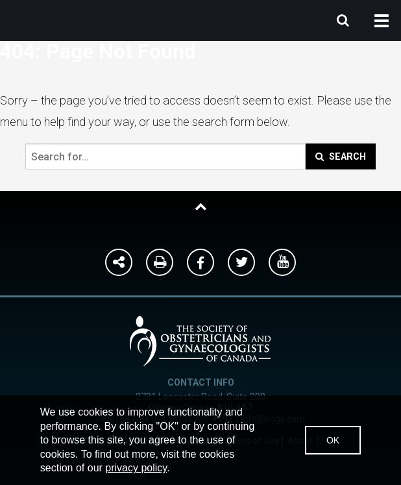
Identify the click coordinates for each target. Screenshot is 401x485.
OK (332, 440)
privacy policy (136, 467)
